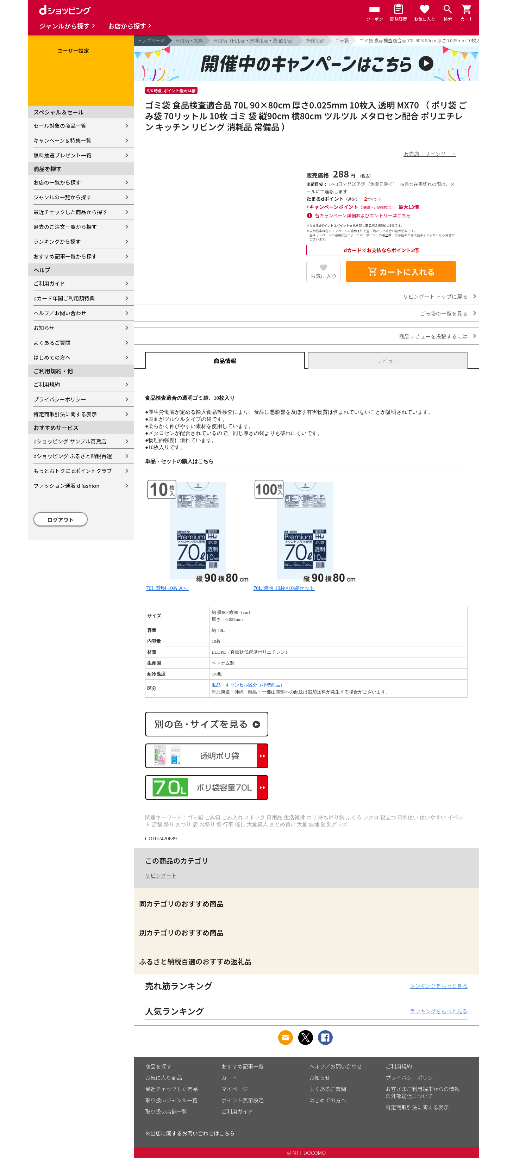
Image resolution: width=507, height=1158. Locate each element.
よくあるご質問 (51, 342)
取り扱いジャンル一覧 (171, 1100)
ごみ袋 (342, 40)
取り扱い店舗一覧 (166, 1111)
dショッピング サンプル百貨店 (69, 441)
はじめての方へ (51, 357)
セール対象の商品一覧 (59, 125)
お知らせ (44, 327)
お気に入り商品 (163, 1077)
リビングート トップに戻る (435, 296)
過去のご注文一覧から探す (65, 226)
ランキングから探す (57, 241)
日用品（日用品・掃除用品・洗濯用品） (254, 40)
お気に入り (323, 276)
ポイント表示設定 (242, 1100)
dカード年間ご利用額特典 (64, 298)
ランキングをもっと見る (438, 985)
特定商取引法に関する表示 (65, 414)
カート (229, 1077)
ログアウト (61, 519)
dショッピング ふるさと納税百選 (72, 456)
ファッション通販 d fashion (66, 485)
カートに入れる (401, 271)
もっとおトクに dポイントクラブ (72, 470)
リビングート (161, 875)
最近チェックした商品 (171, 1088)
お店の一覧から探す (57, 182)
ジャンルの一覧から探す (62, 197)
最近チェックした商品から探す (70, 212)
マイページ (234, 1088)
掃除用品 (315, 40)
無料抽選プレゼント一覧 (62, 155)
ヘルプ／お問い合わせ (59, 313)
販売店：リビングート (429, 153)
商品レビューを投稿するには (433, 336)
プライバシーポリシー (59, 399)
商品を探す (158, 1066)
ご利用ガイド (49, 283)
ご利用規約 (46, 384)
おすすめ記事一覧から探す (65, 256)
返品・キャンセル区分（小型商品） (248, 684)
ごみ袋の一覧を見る (444, 313)
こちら (227, 1133)
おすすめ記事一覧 (242, 1066)
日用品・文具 (189, 40)
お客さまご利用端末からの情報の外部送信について (422, 1092)
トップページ (151, 40)
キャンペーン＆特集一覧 (62, 140)
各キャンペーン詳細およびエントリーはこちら (363, 215)
